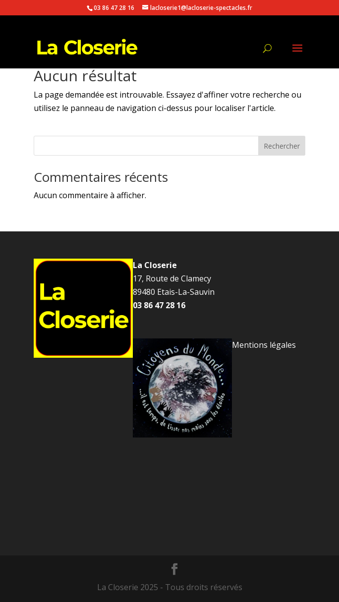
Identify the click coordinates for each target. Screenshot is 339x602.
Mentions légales (264, 344)
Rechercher (282, 146)
